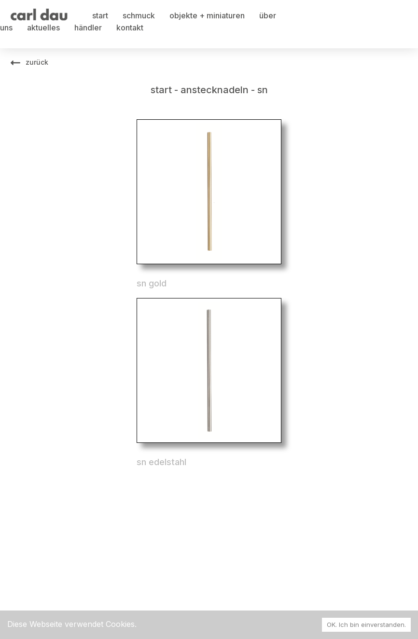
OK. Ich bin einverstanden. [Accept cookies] (366, 624)
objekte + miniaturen (207, 15)
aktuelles (43, 27)
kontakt (129, 27)
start (100, 15)
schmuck (139, 15)
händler (88, 27)
